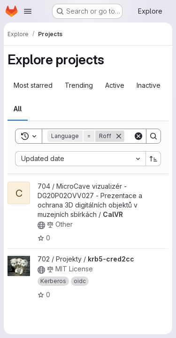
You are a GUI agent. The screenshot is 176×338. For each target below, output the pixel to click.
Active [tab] (114, 85)
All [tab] (18, 109)
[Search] (153, 136)
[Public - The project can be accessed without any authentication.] (41, 225)
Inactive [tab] (149, 85)
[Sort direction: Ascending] (153, 158)
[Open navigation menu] (27, 11)
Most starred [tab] (33, 85)
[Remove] (118, 136)
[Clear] (138, 136)
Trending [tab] (79, 85)
